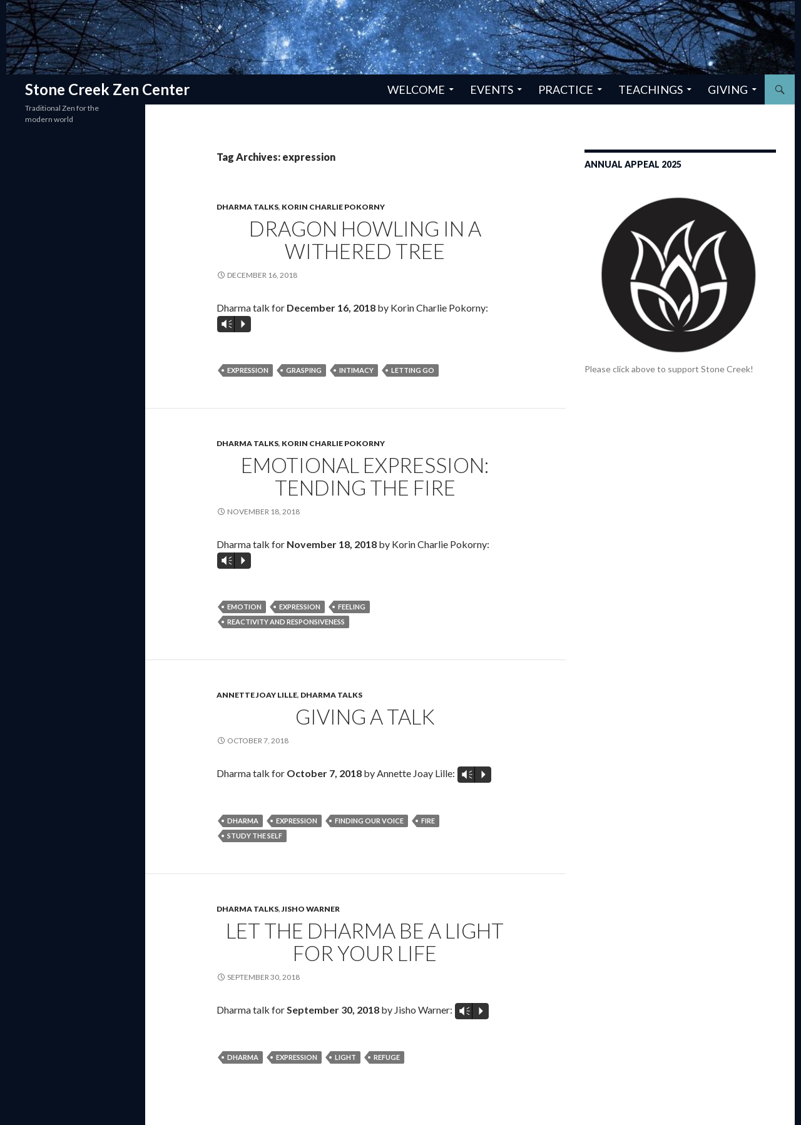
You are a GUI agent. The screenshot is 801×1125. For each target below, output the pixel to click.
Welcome (416, 89)
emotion (244, 607)
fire (428, 821)
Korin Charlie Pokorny (333, 206)
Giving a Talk (365, 716)
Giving (728, 89)
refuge (387, 1057)
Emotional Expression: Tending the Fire (365, 476)
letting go (412, 370)
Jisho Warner (311, 909)
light (345, 1057)
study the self (254, 836)
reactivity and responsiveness (286, 622)
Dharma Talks (247, 206)
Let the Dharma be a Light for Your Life (365, 941)
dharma (242, 821)
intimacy (356, 370)
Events (491, 89)
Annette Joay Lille (257, 695)
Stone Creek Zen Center (107, 89)
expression (247, 370)
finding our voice (369, 821)
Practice (565, 89)
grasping (304, 370)
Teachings (650, 89)
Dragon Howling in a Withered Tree (365, 239)
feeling (351, 607)
